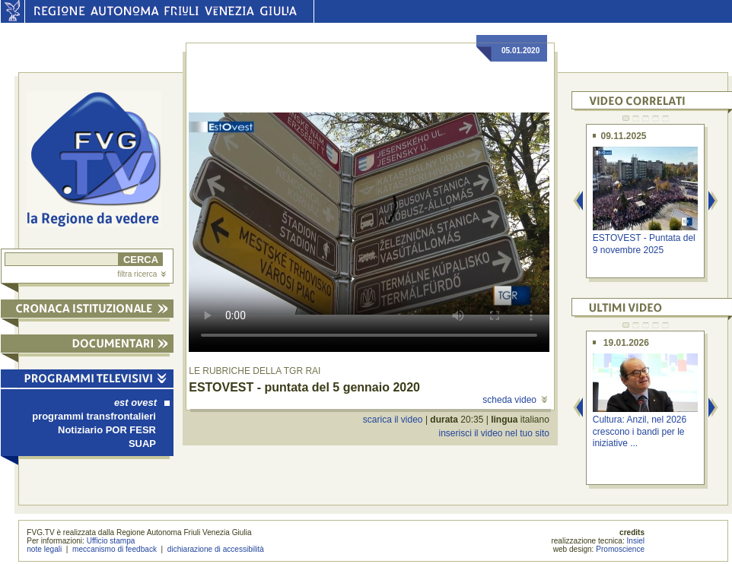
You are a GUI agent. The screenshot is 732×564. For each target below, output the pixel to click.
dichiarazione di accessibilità (215, 549)
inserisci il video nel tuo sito (493, 433)
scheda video (514, 399)
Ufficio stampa (111, 541)
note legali (44, 549)
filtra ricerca (141, 274)
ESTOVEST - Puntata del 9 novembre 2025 (644, 244)
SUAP (142, 443)
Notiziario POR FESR (107, 430)
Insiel (636, 541)
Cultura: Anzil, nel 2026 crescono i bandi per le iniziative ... (639, 431)
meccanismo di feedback (114, 549)
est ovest (142, 402)
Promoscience (620, 549)
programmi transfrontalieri (94, 416)
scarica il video (393, 419)
